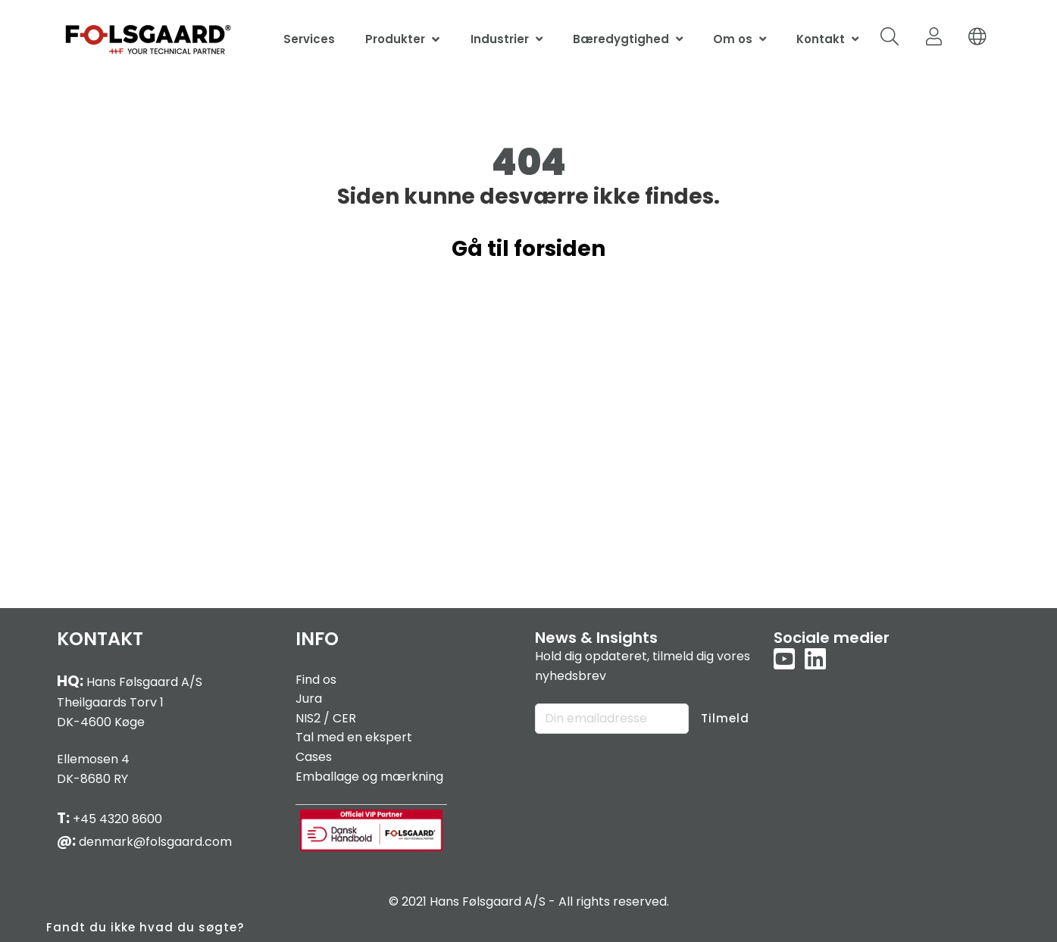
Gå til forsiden (528, 249)
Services (309, 39)
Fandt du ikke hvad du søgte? (145, 927)
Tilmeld (725, 718)
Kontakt (820, 39)
